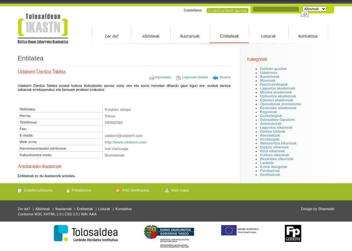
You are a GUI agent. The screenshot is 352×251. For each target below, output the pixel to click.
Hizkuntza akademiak (278, 96)
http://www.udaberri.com (126, 142)
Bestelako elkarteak (277, 159)
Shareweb (326, 209)
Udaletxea (268, 73)
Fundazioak (270, 171)
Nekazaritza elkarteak (278, 143)
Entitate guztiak (273, 69)
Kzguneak (268, 112)
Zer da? (24, 209)
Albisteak (42, 209)
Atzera (225, 77)
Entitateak (85, 209)
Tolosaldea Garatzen (277, 120)
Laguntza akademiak (277, 88)
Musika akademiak (276, 92)
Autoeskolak (270, 124)
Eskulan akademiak (276, 100)
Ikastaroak (63, 209)
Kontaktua (124, 209)
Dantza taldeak (272, 131)
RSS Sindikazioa (135, 190)
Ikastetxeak (269, 76)
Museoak (267, 80)
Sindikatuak (270, 174)
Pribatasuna (81, 190)
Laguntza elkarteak (276, 127)
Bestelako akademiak (278, 108)
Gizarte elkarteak (274, 147)
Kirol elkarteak (272, 151)
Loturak (104, 209)
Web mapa (180, 190)
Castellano (193, 10)
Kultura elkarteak (274, 155)
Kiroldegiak (270, 139)
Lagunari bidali (195, 77)
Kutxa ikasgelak (273, 167)
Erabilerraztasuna (38, 190)
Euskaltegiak (271, 116)
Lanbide (267, 163)
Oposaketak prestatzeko (281, 104)
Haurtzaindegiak (274, 84)
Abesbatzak (270, 135)
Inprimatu (163, 77)
